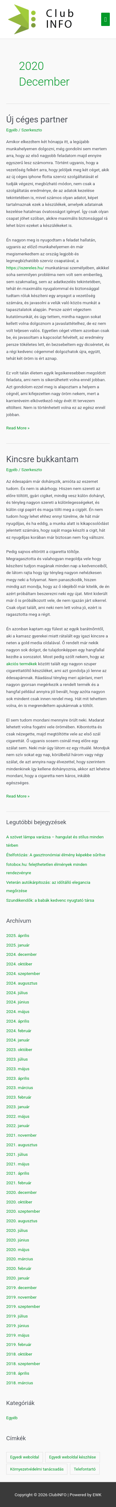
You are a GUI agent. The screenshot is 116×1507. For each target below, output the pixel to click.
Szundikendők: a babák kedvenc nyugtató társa (50, 900)
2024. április (17, 1021)
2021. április (17, 1173)
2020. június (17, 1239)
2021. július (17, 1154)
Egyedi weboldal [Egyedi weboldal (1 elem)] (24, 1457)
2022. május (17, 1116)
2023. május (17, 1068)
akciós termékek (21, 663)
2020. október (19, 1201)
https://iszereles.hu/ (25, 267)
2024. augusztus (21, 983)
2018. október (19, 1354)
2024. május (17, 1011)
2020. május (17, 1249)
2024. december (21, 954)
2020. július (17, 1230)
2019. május (17, 1335)
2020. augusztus (21, 1220)
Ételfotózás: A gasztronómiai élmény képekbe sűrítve (55, 854)
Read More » (18, 428)
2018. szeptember (23, 1363)
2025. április (17, 935)
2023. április (17, 1078)
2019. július (17, 1315)
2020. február (19, 1268)
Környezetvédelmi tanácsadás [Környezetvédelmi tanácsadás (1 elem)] (37, 1469)
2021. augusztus (21, 1144)
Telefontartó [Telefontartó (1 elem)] (85, 1469)
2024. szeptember (23, 973)
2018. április (17, 1373)
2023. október (19, 1049)
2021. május (17, 1163)
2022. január (18, 1125)
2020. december (21, 1192)
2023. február (19, 1097)
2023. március (19, 1087)
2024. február (19, 1030)
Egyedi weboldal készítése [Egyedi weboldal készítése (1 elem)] (72, 1457)
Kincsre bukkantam (42, 459)
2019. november (21, 1297)
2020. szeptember (23, 1211)
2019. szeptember (23, 1306)
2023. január (18, 1106)
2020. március (19, 1258)
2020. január (18, 1277)
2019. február (19, 1344)
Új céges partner (37, 120)
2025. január (18, 945)
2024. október (19, 963)
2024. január (18, 1039)
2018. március (19, 1382)
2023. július (17, 1059)
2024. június (17, 1001)
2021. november (21, 1135)
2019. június (17, 1325)
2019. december (21, 1287)
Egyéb (12, 129)
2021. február (19, 1182)
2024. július (17, 992)
